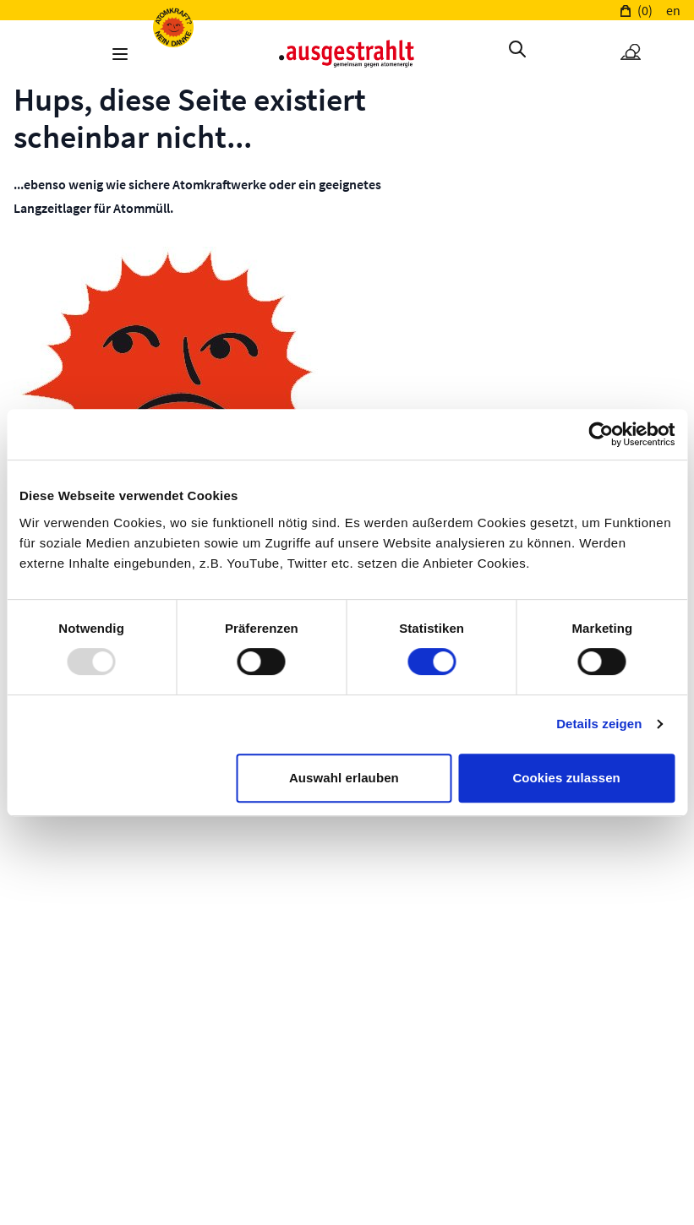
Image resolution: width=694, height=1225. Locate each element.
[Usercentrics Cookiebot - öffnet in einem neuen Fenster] (601, 434)
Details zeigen (599, 723)
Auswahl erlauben (344, 777)
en (673, 10)
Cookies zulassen (566, 777)
